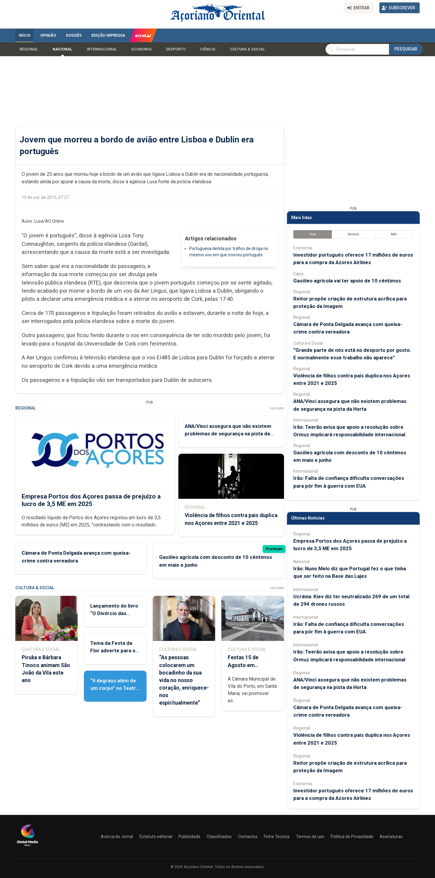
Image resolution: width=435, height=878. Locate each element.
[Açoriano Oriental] (27, 846)
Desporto (176, 49)
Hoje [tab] (313, 234)
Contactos (248, 836)
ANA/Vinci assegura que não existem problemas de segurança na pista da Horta (228, 433)
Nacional (62, 49)
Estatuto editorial (156, 836)
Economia (141, 49)
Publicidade (189, 836)
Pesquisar (405, 49)
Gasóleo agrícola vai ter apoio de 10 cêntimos (347, 281)
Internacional (102, 49)
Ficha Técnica (276, 836)
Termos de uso (310, 836)
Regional (29, 49)
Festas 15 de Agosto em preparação (243, 664)
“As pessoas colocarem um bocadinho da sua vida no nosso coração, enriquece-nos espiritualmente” (184, 680)
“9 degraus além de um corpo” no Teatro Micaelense (114, 688)
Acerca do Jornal (117, 836)
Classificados (219, 836)
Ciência (207, 49)
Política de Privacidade (352, 836)
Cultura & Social (247, 49)
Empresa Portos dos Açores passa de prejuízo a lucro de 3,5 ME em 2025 (91, 499)
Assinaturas (391, 836)
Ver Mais (277, 408)
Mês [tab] (394, 234)
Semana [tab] (353, 234)
